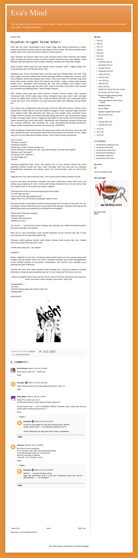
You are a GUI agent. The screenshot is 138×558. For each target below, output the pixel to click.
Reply (19, 375)
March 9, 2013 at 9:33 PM (44, 470)
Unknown (20, 445)
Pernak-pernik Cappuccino (105, 145)
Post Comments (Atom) (28, 532)
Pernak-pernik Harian (22, 354)
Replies (22, 417)
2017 (99, 47)
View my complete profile (103, 172)
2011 (99, 132)
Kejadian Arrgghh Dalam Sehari (109, 112)
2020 (99, 41)
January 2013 (104, 125)
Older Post (82, 528)
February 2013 (104, 122)
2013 (99, 59)
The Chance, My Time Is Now (108, 92)
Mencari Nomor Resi (40, 69)
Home (49, 528)
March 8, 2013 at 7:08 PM (34, 445)
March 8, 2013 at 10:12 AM (37, 383)
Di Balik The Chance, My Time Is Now (111, 89)
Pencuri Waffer (103, 109)
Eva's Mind (29, 12)
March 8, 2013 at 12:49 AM (37, 368)
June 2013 (102, 80)
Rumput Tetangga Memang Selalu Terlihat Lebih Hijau (110, 96)
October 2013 (104, 68)
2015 (99, 53)
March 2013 (103, 87)
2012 (99, 129)
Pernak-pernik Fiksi (103, 147)
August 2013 (103, 74)
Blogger (86, 546)
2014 (99, 56)
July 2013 (102, 77)
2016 (99, 50)
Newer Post (15, 528)
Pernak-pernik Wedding (104, 153)
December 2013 (104, 62)
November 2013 (104, 65)
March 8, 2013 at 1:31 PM (36, 397)
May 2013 (102, 84)
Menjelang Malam (104, 105)
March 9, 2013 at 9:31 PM (44, 421)
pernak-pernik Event (103, 158)
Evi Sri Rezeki (22, 368)
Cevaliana (20, 383)
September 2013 (105, 71)
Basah (100, 118)
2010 (99, 135)
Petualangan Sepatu (103, 155)
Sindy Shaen (22, 397)
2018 (99, 44)
